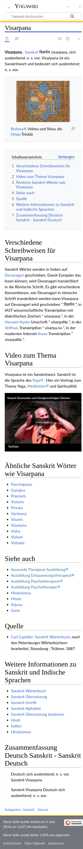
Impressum (56, 843)
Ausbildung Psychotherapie (34, 587)
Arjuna (16, 604)
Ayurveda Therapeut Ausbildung (38, 569)
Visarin (17, 519)
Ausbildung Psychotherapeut (35, 581)
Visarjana (19, 525)
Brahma (17, 129)
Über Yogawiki (35, 843)
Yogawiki (26, 6)
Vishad (16, 536)
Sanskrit (31, 52)
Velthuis (11, 327)
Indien (16, 726)
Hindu (16, 134)
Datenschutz (12, 843)
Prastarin (18, 496)
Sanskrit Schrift (24, 702)
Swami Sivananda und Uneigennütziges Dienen (38, 398)
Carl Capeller (22, 636)
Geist (15, 610)
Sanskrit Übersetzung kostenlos (37, 714)
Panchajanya (21, 484)
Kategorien (12, 810)
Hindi (15, 720)
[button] (43, 422)
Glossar (43, 810)
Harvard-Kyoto (17, 321)
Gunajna (18, 490)
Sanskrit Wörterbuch (52, 636)
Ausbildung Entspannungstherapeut (41, 575)
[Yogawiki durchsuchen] (43, 16)
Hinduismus (21, 592)
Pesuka (17, 507)
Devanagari (14, 275)
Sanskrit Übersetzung (29, 696)
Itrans (42, 333)
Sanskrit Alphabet (26, 708)
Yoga (36, 380)
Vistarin (17, 501)
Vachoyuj (19, 513)
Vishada (17, 542)
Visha (15, 531)
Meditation (36, 386)
